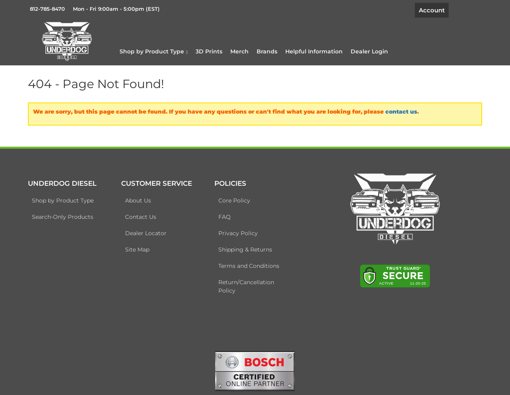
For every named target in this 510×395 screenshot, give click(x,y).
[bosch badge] (255, 370)
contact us (401, 111)
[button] (154, 51)
